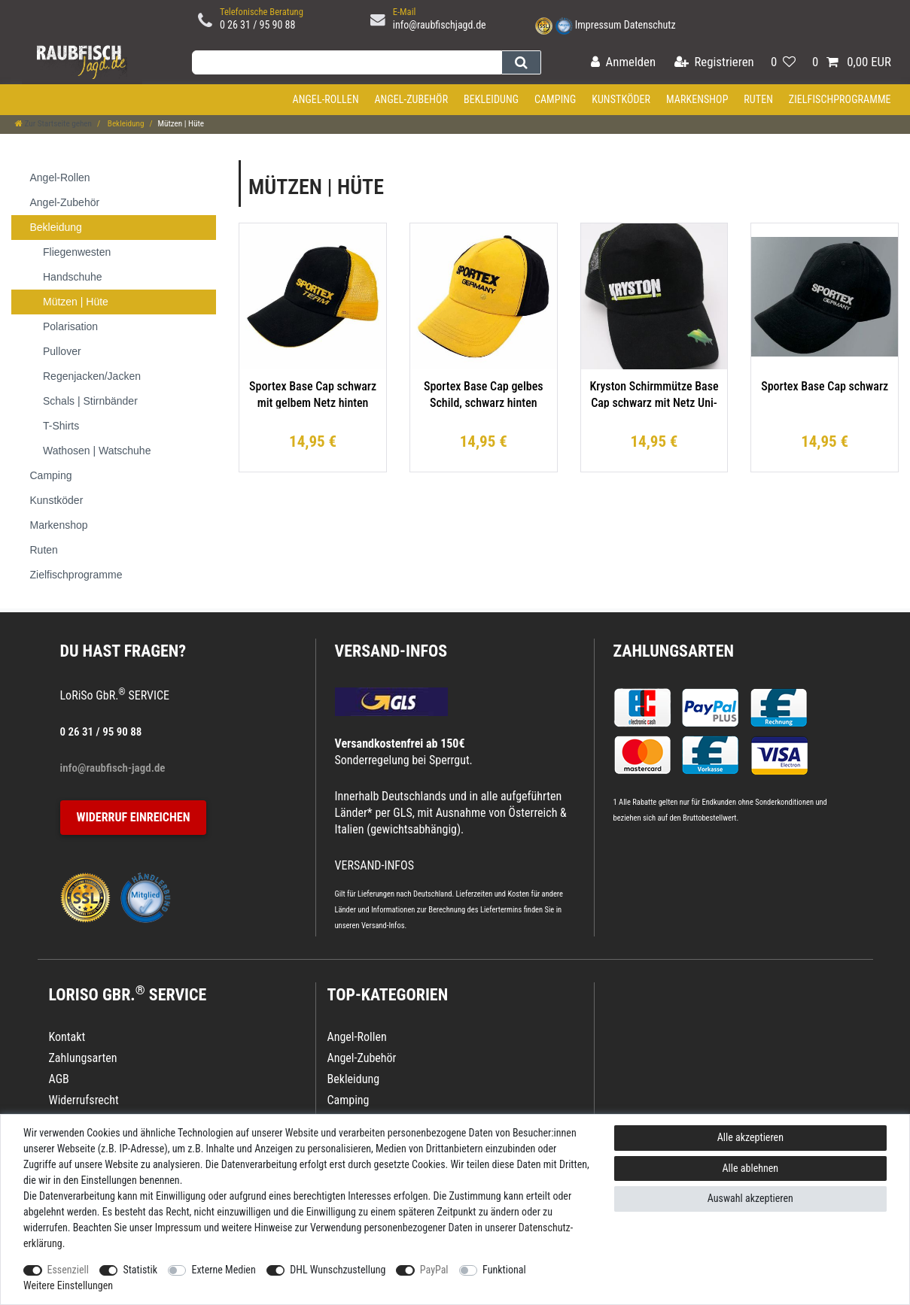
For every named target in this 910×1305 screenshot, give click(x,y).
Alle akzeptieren (750, 1137)
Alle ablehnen (751, 1168)
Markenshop (697, 99)
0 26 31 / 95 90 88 (258, 25)
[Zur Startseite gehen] (53, 124)
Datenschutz (650, 25)
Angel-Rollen (326, 99)
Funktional (504, 1270)
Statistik (140, 1270)
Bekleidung (491, 99)
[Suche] (521, 62)
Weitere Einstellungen (68, 1285)
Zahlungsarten (673, 651)
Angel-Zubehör (411, 99)
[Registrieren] (714, 63)
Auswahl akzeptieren (750, 1198)
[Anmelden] (623, 63)
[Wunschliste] (783, 63)
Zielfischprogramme (840, 99)
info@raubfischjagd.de (439, 25)
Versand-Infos (383, 925)
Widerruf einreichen (133, 817)
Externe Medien (223, 1270)
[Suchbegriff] (346, 62)
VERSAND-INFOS (391, 651)
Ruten (758, 99)
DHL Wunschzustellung (337, 1270)
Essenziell (68, 1270)
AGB (59, 1079)
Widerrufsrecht (84, 1100)
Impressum (598, 25)
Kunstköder (621, 99)
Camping (555, 99)
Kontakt (67, 1037)
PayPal (434, 1270)
